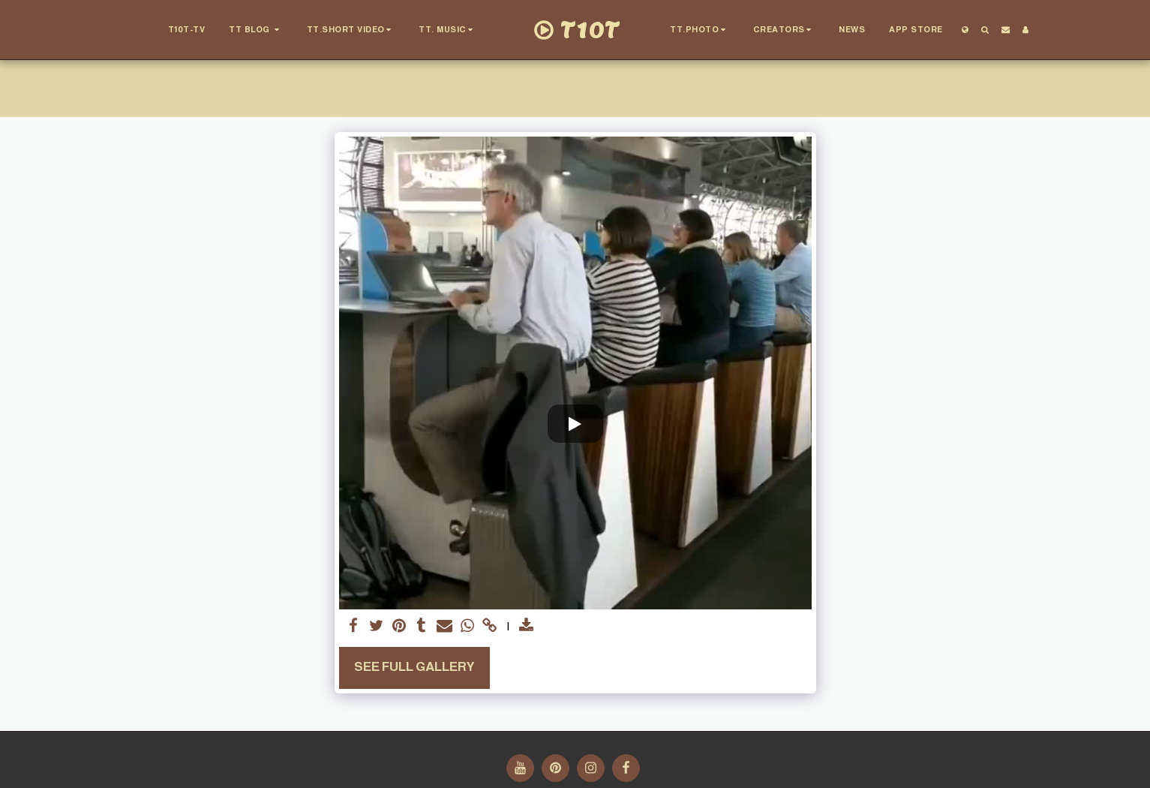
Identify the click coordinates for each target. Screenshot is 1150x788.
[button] (256, 30)
